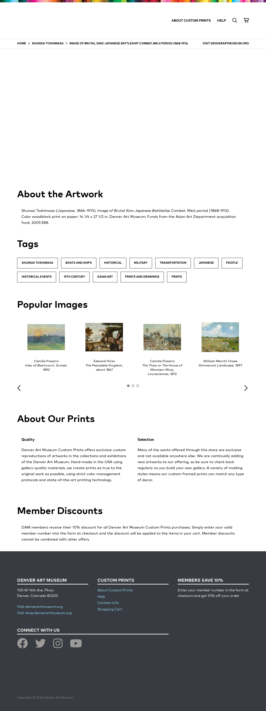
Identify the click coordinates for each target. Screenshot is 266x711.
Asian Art (105, 277)
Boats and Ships (79, 263)
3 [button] (137, 385)
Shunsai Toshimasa (37, 263)
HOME (21, 43)
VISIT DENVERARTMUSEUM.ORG (226, 43)
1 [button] (128, 385)
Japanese (206, 263)
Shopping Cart (109, 609)
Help (101, 597)
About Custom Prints (115, 590)
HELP (221, 20)
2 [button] (133, 385)
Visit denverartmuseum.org (40, 607)
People (232, 263)
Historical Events (37, 277)
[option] (46, 345)
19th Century (74, 277)
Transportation (173, 263)
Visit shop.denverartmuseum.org (44, 613)
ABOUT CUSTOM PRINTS (191, 20)
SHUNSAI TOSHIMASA (48, 43)
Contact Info (108, 603)
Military (141, 263)
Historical (113, 263)
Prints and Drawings (142, 277)
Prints (177, 277)
